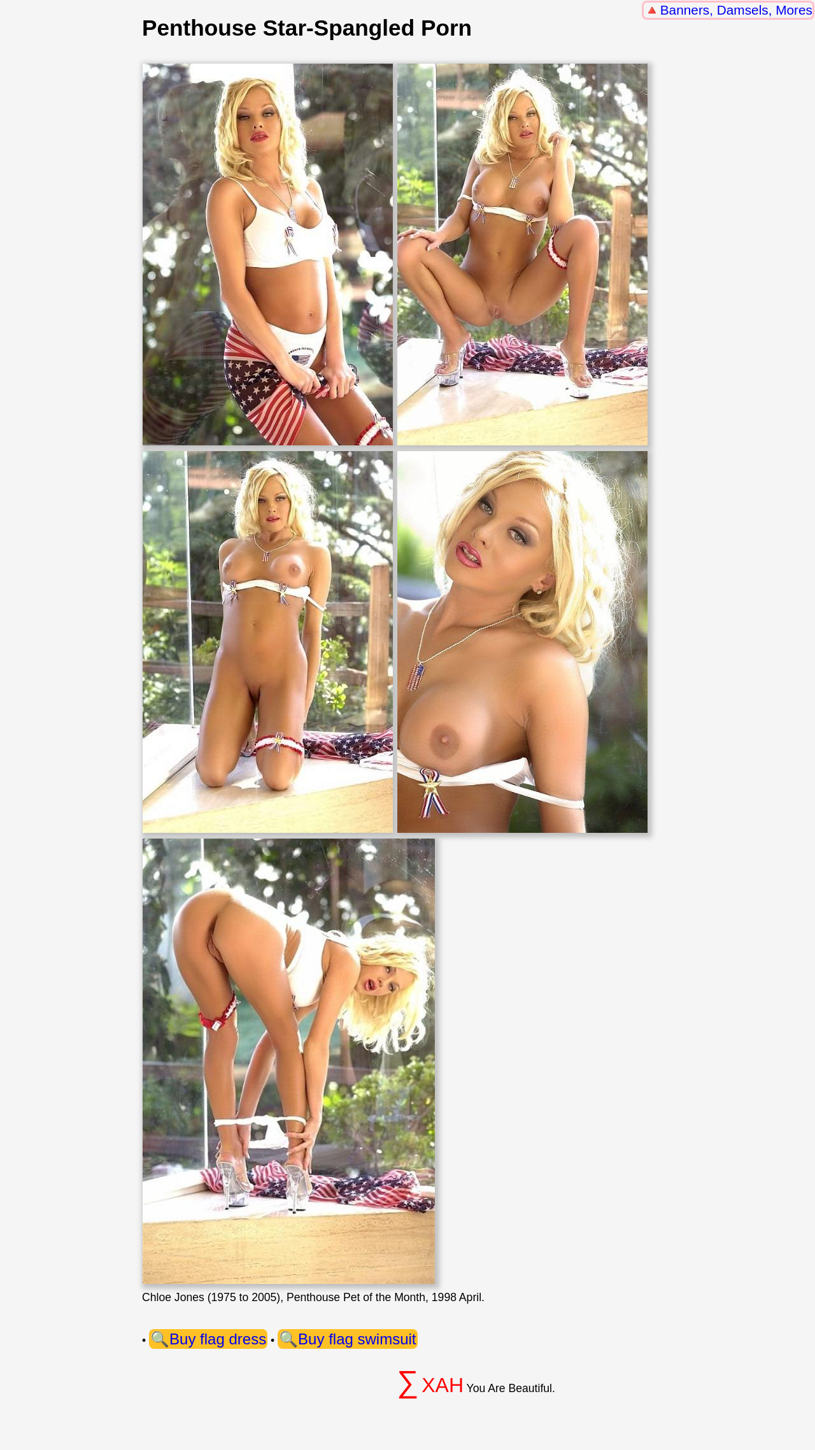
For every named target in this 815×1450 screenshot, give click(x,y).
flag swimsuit (372, 1339)
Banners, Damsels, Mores (736, 10)
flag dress (233, 1339)
